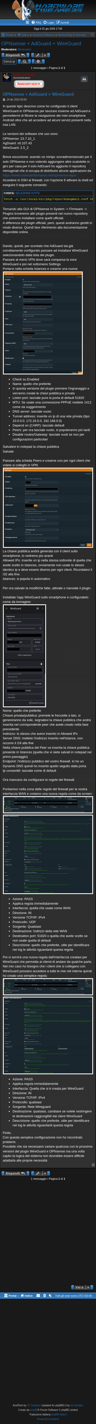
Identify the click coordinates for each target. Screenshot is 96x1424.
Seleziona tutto (28, 193)
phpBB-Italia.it (59, 1414)
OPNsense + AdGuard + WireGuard (41, 43)
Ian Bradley (76, 1405)
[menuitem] (36, 22)
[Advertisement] (48, 1232)
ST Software (34, 1405)
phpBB (34, 1410)
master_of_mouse (24, 74)
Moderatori (24, 49)
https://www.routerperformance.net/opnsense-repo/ (39, 175)
